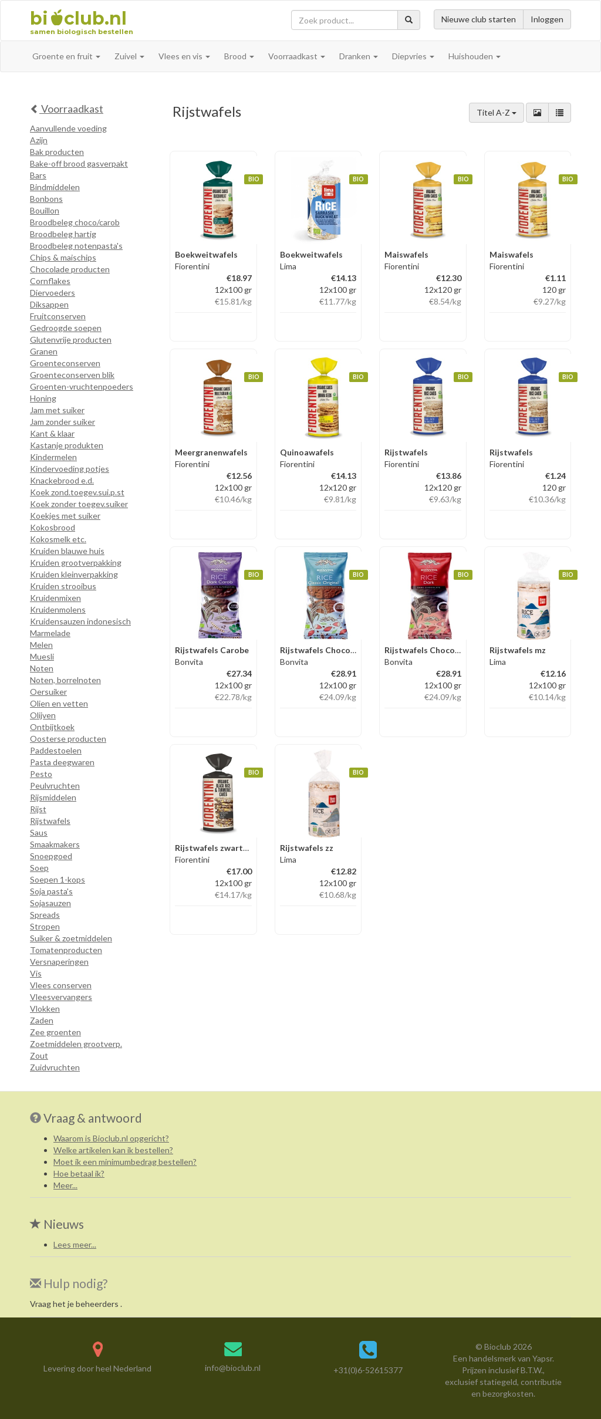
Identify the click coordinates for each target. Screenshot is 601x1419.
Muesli (42, 656)
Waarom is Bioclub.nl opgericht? (111, 1138)
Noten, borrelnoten (65, 680)
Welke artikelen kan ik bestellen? (113, 1150)
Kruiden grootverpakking (75, 562)
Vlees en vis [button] (184, 56)
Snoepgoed (51, 856)
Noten (41, 668)
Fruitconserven (58, 316)
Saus (39, 832)
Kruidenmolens (58, 609)
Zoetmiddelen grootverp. (76, 1044)
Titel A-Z (496, 112)
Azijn (39, 140)
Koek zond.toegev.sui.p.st (77, 492)
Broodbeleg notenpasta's (76, 246)
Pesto (41, 774)
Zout (39, 1055)
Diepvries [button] (413, 56)
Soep (39, 868)
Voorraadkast (66, 108)
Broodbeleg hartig (63, 234)
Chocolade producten (70, 269)
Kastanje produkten (66, 445)
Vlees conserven (61, 985)
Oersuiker (48, 692)
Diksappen (49, 304)
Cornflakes (50, 281)
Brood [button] (239, 56)
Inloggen (547, 19)
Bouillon (44, 210)
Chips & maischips (63, 257)
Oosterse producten (68, 739)
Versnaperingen (59, 962)
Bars (38, 175)
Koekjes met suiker (65, 516)
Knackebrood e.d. (62, 480)
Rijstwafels (50, 821)
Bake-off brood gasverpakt (79, 163)
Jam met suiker (57, 410)
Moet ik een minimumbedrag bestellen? (125, 1162)
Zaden (41, 1020)
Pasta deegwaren (62, 762)
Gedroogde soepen (66, 328)
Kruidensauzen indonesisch (80, 621)
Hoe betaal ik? (78, 1173)
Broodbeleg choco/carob (75, 222)
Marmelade (50, 633)
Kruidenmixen (55, 598)
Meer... (65, 1185)
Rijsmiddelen (53, 797)
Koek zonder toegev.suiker (79, 504)
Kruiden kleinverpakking (74, 574)
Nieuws (57, 1224)
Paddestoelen (56, 750)
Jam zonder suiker (62, 422)
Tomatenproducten (66, 950)
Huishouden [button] (474, 56)
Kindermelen (53, 457)
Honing (43, 398)
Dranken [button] (358, 56)
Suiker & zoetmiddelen (71, 938)
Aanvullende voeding (68, 128)
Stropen (45, 926)
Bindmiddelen (55, 187)
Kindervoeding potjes (69, 469)
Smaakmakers (55, 844)
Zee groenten (55, 1032)
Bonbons (46, 199)
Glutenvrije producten (71, 339)
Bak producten (57, 152)
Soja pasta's (51, 891)
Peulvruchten (55, 785)
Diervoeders (52, 293)
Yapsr (542, 1358)
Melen (41, 645)
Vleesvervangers (61, 997)
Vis (36, 973)
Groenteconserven (65, 363)
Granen (44, 351)
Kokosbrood (52, 527)
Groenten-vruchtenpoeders (81, 386)
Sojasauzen (50, 903)
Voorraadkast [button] (296, 56)
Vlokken (45, 1008)
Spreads (45, 915)
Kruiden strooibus (63, 586)
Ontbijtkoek (52, 727)
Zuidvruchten (55, 1067)
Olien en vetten (59, 703)
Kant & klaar (52, 433)
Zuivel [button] (129, 56)
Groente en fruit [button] (66, 56)
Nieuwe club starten (478, 19)
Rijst (38, 809)
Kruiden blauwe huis (67, 551)
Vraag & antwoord (92, 1117)
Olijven (43, 715)
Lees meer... (74, 1244)
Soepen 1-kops (57, 879)
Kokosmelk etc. (58, 539)
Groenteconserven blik (72, 375)
